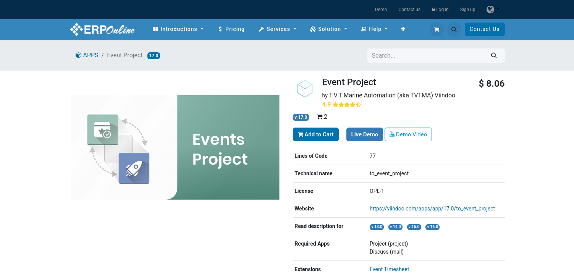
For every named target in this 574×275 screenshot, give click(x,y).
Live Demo (364, 134)
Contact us (409, 9)
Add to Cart (316, 134)
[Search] (494, 56)
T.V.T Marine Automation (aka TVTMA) (381, 95)
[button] (454, 29)
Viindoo (445, 95)
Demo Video (408, 134)
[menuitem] (178, 29)
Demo (381, 9)
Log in (440, 9)
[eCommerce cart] (437, 29)
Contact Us (485, 29)
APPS (87, 55)
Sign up (467, 9)
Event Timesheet (389, 269)
